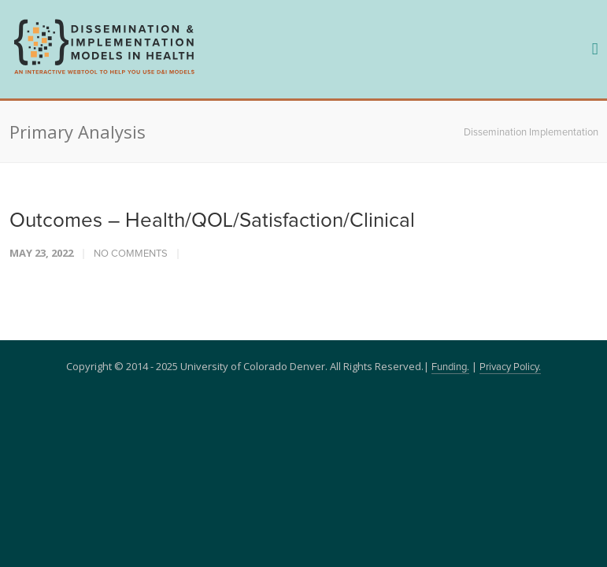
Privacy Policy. (510, 367)
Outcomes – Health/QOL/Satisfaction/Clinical (212, 220)
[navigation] (103, 72)
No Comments (131, 254)
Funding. (450, 367)
